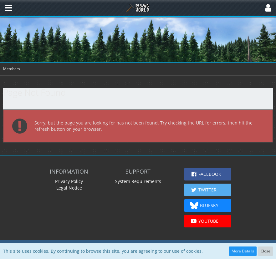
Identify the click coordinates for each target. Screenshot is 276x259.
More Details (243, 251)
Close (265, 251)
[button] (8, 8)
